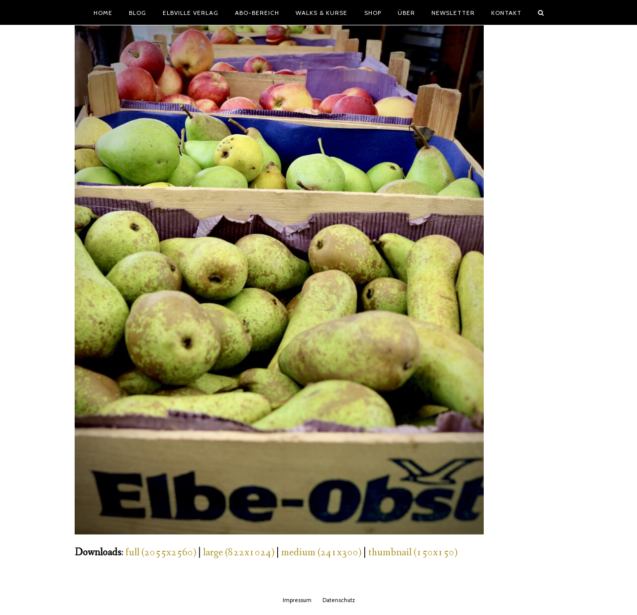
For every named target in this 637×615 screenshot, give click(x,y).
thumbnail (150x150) (412, 552)
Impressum (297, 600)
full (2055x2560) (160, 552)
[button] (541, 12)
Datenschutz (338, 600)
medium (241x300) (321, 552)
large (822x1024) (238, 552)
